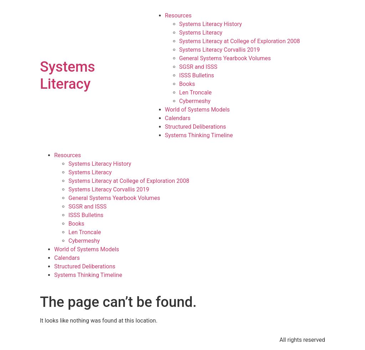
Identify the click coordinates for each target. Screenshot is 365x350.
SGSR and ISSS (198, 66)
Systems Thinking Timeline (199, 135)
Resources (178, 15)
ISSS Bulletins (196, 75)
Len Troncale (195, 92)
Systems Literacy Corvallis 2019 (219, 49)
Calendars (178, 118)
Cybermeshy (195, 101)
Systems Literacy (67, 75)
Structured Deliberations (195, 126)
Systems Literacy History (210, 24)
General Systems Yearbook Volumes (225, 58)
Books (187, 84)
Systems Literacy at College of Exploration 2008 (239, 41)
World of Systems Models (197, 109)
